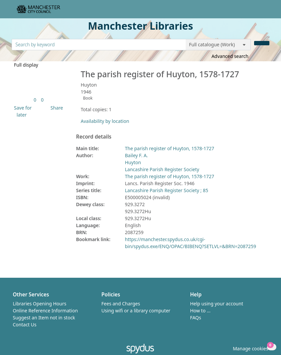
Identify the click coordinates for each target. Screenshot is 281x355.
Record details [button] (93, 137)
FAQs (195, 317)
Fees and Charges (120, 303)
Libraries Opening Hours (39, 303)
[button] (21, 111)
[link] (35, 100)
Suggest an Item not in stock (44, 317)
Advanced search (230, 56)
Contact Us (25, 324)
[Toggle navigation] (265, 12)
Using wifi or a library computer (135, 310)
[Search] (261, 43)
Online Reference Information (45, 310)
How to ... (200, 310)
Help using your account (216, 303)
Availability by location (105, 121)
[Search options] (218, 44)
